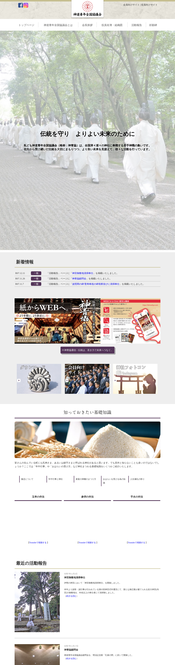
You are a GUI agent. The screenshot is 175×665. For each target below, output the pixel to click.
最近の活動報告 (31, 563)
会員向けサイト (131, 5)
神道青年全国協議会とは (58, 25)
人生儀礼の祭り (137, 479)
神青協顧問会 (79, 278)
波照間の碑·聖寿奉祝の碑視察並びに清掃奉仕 (95, 284)
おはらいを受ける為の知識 (114, 481)
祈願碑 (153, 25)
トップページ (26, 25)
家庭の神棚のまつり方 (86, 479)
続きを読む (71, 596)
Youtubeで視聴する (38, 542)
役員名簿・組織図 (112, 25)
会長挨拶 (87, 25)
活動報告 (136, 25)
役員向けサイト (149, 5)
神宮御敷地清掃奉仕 (82, 273)
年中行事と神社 (55, 479)
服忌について (27, 479)
